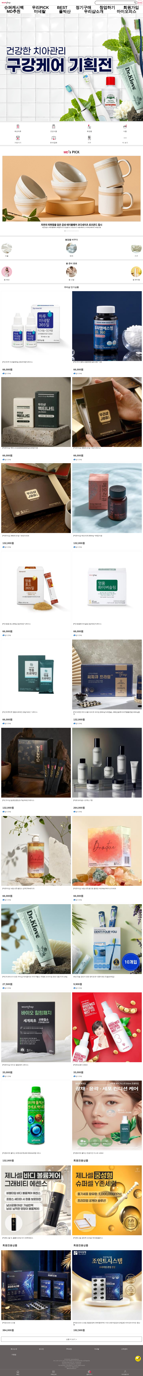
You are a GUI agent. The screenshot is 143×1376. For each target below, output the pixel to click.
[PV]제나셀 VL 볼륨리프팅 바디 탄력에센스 (17, 1238)
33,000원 (7, 1072)
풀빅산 (65, 11)
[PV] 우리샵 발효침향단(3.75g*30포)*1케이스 (18, 800)
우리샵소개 (93, 11)
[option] (71, 192)
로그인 (140, 3)
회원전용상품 (80, 1160)
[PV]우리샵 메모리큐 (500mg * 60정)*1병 (87, 536)
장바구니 (89, 1371)
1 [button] (65, 231)
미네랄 (40, 11)
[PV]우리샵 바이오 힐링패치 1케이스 (15, 1065)
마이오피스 (126, 11)
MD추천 (14, 11)
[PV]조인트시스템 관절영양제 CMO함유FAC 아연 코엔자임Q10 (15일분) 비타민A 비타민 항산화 (106, 1324)
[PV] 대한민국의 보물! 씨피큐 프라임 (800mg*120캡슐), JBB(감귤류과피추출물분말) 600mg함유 (106, 713)
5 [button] (70, 231)
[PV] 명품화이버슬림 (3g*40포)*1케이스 (87, 624)
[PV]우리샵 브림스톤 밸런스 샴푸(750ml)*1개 (18, 888)
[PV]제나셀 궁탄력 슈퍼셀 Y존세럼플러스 (88, 1238)
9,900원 (77, 984)
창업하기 (107, 8)
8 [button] (75, 231)
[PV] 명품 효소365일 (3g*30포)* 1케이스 (16, 624)
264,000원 (79, 807)
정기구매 (83, 8)
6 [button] (72, 231)
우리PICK (40, 8)
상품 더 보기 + (71, 1339)
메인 (18, 1371)
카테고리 (54, 1371)
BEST (62, 8)
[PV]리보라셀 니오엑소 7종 (83, 800)
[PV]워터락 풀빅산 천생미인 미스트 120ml (88, 1153)
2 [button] (66, 231)
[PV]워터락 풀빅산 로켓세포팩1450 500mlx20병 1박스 (21, 1153)
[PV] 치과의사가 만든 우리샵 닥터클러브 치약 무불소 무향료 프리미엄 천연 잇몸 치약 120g (34, 977)
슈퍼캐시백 (14, 8)
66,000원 (7, 631)
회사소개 (14, 1349)
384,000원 (8, 1330)
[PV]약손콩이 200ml (80, 1065)
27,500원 (7, 984)
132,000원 (8, 543)
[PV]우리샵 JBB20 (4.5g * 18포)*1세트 (15, 536)
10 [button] (78, 231)
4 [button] (69, 231)
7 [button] (73, 231)
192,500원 (79, 1330)
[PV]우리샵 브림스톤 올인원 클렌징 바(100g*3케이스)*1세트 (94, 888)
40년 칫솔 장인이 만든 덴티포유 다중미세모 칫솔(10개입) (93, 977)
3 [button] (67, 231)
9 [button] (76, 231)
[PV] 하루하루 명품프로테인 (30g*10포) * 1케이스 (19, 712)
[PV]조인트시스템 (8, 1323)
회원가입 (131, 8)
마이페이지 (125, 1371)
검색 (135, 2)
